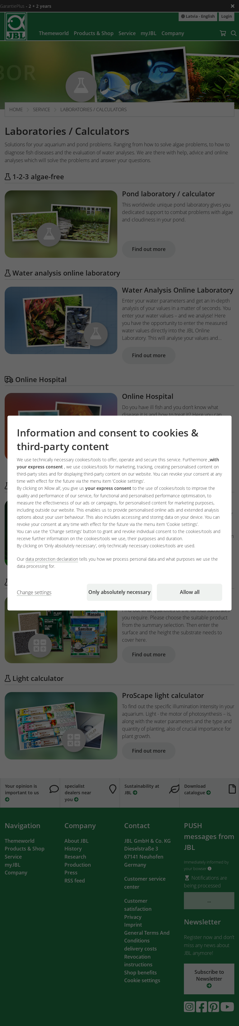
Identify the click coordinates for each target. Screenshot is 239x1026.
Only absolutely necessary (119, 592)
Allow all (189, 592)
